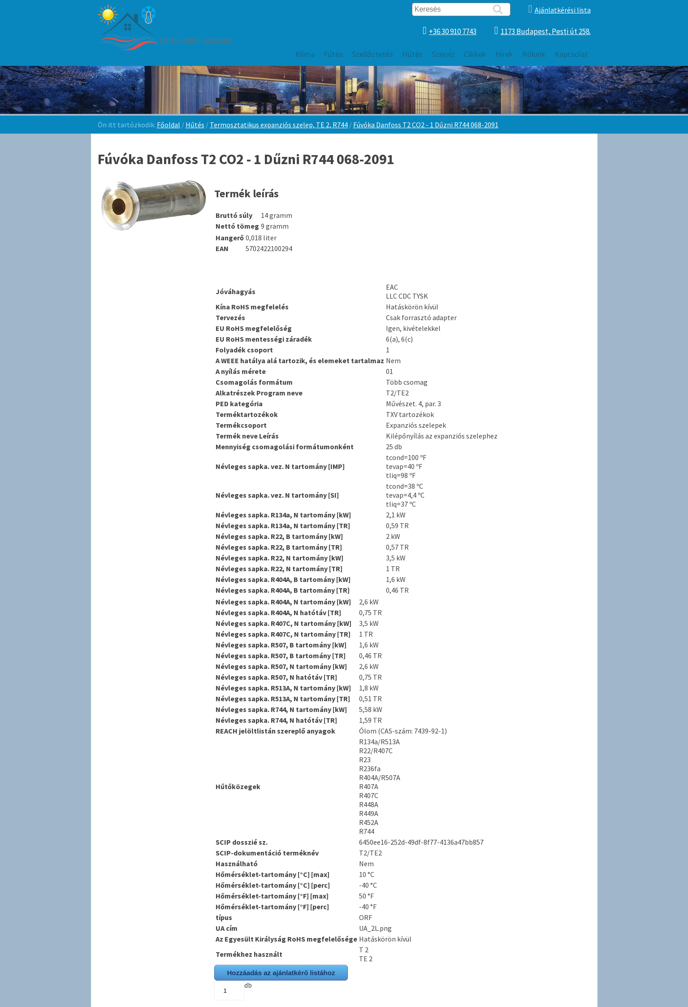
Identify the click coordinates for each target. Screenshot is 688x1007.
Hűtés (195, 124)
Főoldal (168, 124)
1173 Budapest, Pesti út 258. (546, 31)
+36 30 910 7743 (452, 31)
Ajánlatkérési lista (563, 9)
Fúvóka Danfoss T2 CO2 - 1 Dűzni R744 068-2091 (425, 124)
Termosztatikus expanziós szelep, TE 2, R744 (279, 124)
